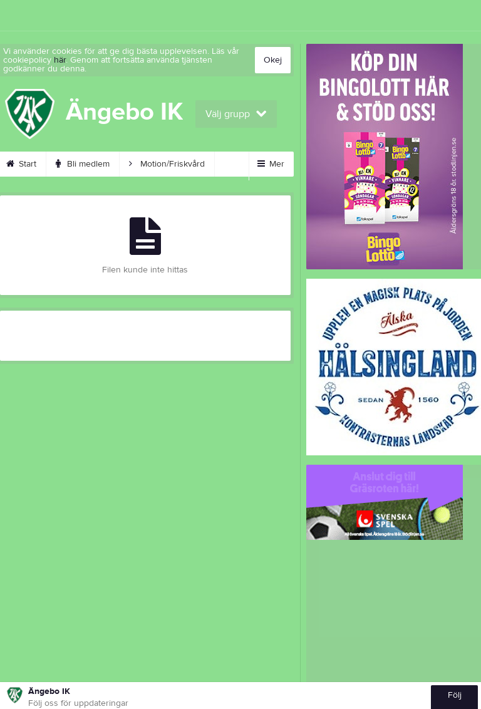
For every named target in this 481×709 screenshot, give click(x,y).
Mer (270, 164)
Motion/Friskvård (167, 164)
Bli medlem (83, 164)
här (60, 60)
